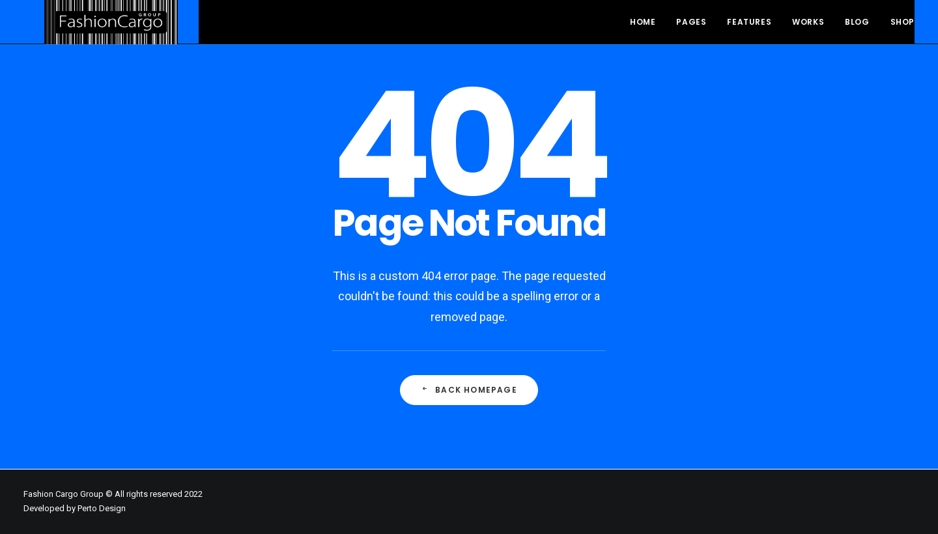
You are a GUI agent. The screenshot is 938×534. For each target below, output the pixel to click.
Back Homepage (469, 389)
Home (642, 21)
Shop (902, 21)
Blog (857, 21)
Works (808, 21)
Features (749, 21)
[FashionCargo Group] (90, 13)
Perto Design (102, 508)
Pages (691, 21)
